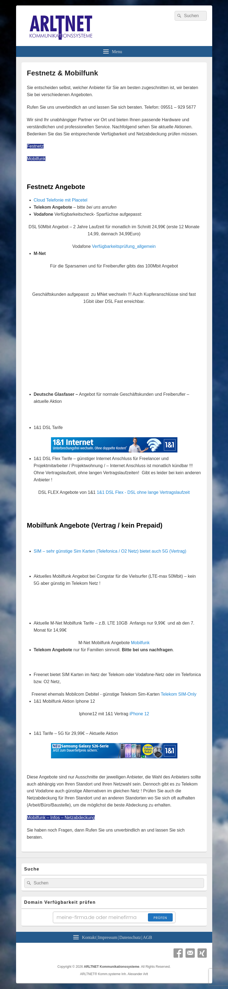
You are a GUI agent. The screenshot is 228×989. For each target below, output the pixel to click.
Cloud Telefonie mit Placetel (60, 200)
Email (190, 953)
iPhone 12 (139, 713)
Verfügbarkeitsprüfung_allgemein (124, 246)
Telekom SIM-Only (178, 694)
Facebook (178, 953)
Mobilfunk (36, 158)
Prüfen (160, 917)
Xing (202, 953)
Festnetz (35, 146)
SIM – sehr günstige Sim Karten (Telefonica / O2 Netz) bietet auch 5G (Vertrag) (110, 551)
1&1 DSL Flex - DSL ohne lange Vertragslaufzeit (143, 492)
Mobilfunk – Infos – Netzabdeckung (61, 817)
